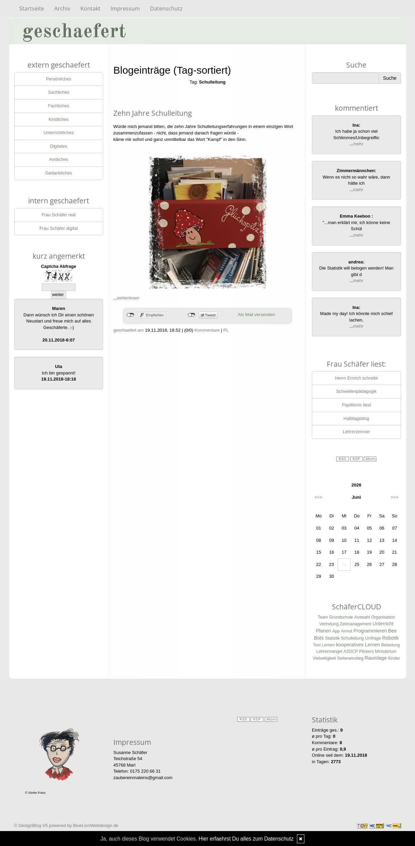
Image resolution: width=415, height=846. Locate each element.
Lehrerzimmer (356, 431)
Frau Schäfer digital (58, 228)
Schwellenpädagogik (356, 391)
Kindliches (59, 119)
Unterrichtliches (58, 132)
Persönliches (58, 78)
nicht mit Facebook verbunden (130, 315)
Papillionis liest (356, 404)
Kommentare (207, 330)
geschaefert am (128, 330)
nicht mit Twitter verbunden (191, 315)
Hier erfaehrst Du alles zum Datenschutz (246, 839)
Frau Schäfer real (59, 214)
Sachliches (58, 92)
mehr (358, 143)
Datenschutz (166, 8)
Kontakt (90, 8)
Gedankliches (58, 173)
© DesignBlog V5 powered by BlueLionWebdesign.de (66, 825)
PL (226, 330)
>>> (394, 497)
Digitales (58, 146)
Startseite (31, 8)
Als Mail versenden (256, 314)
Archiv (62, 8)
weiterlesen (128, 297)
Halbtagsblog (356, 418)
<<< (318, 497)
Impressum (125, 8)
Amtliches (58, 159)
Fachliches (58, 105)
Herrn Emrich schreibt (356, 378)
